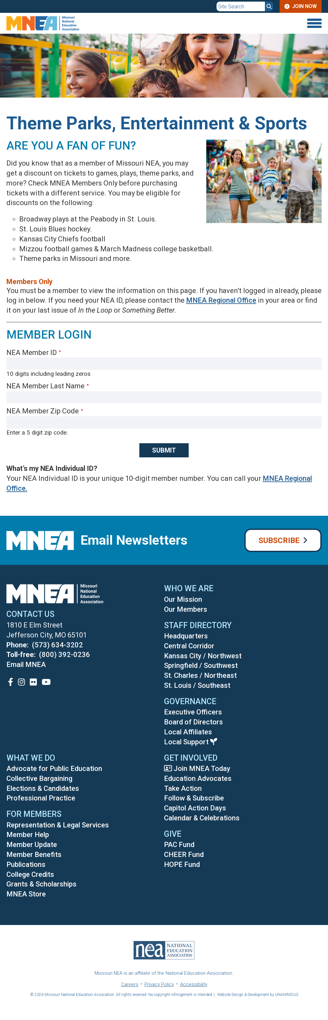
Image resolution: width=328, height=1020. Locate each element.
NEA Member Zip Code (42, 411)
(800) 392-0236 (64, 655)
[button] (259, 230)
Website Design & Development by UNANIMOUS (257, 994)
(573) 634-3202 (57, 645)
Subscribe (278, 540)
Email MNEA (26, 665)
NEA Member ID (31, 353)
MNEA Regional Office (221, 300)
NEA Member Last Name (45, 386)
